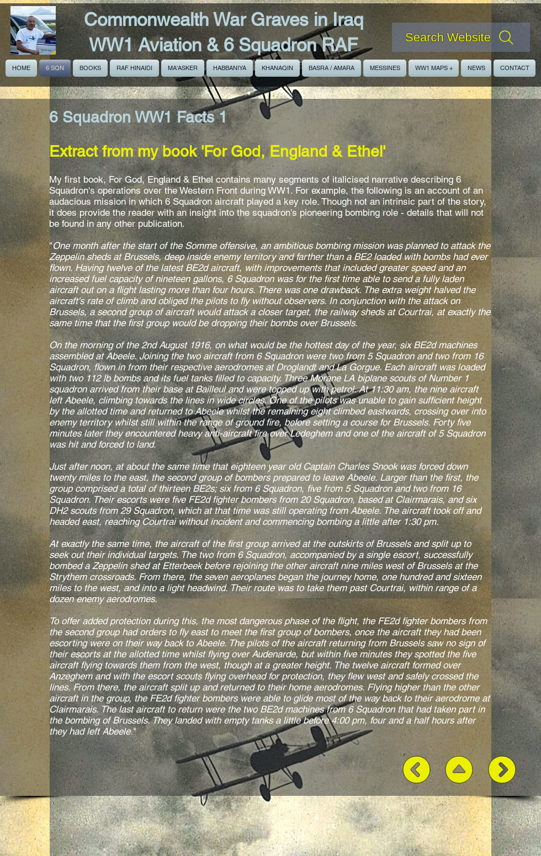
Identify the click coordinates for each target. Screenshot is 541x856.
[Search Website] (461, 37)
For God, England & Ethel (161, 179)
